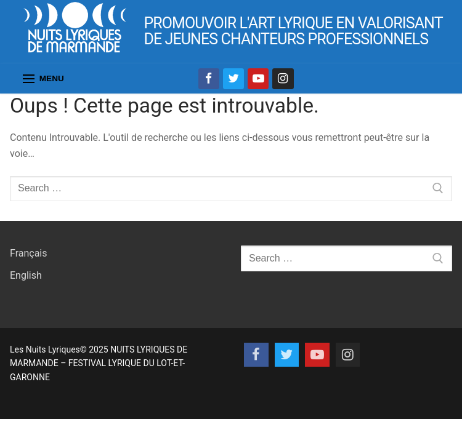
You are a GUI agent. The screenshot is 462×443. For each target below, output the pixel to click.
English (26, 275)
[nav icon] (43, 79)
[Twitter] (233, 78)
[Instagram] (282, 78)
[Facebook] (208, 78)
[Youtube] (258, 78)
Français (28, 253)
